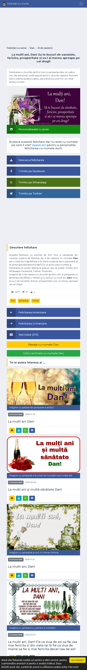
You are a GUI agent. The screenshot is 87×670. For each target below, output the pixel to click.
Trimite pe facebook (26, 171)
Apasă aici (39, 145)
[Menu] (81, 4)
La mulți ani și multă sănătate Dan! (35, 489)
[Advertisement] (43, 26)
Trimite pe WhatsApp (26, 182)
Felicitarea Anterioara (26, 312)
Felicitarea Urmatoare (27, 323)
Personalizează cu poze (28, 129)
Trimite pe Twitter (24, 193)
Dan (32, 48)
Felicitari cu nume (17, 48)
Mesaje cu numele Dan (43, 344)
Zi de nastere (45, 48)
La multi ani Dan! (21, 421)
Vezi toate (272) (22, 334)
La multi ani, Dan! (21, 566)
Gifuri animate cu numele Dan (43, 353)
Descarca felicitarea (25, 160)
